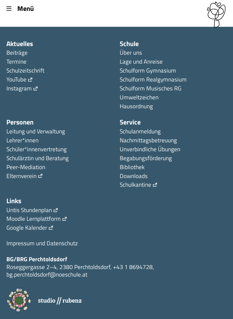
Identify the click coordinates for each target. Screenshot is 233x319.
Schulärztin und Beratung (37, 158)
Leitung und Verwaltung (35, 132)
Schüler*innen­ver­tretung (36, 149)
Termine (16, 62)
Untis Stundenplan (29, 210)
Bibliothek (132, 167)
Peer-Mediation (25, 167)
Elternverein (21, 176)
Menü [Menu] (19, 8)
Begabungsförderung (146, 158)
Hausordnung (136, 107)
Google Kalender (26, 228)
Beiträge (17, 53)
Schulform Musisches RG (150, 89)
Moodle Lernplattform (33, 219)
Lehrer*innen (22, 141)
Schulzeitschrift (25, 71)
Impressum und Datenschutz (42, 244)
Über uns (131, 53)
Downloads (134, 176)
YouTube (16, 80)
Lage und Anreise (141, 62)
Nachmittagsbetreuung (148, 141)
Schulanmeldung (140, 132)
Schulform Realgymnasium (153, 80)
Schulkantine (135, 185)
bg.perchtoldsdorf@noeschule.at (46, 274)
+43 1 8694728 (133, 266)
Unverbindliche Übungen (150, 149)
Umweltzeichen (139, 98)
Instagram (19, 89)
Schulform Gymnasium (148, 71)
